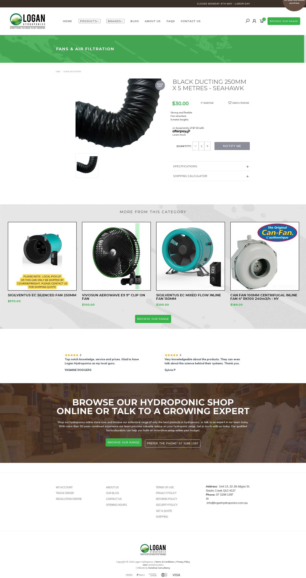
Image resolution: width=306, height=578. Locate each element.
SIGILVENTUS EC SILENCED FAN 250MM (42, 299)
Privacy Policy (166, 491)
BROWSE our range (153, 319)
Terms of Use (165, 485)
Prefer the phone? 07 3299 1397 (173, 442)
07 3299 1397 (224, 493)
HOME (67, 21)
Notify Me (232, 146)
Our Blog (112, 491)
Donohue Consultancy (159, 566)
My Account (64, 485)
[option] (121, 116)
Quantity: (184, 146)
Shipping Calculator (190, 175)
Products (89, 21)
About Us (153, 21)
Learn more (179, 134)
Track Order (65, 491)
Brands (115, 21)
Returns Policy (166, 497)
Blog (134, 21)
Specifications (185, 166)
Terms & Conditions (165, 560)
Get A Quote (164, 509)
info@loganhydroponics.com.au (227, 501)
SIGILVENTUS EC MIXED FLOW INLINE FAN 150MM (188, 300)
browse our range (284, 21)
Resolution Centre (69, 497)
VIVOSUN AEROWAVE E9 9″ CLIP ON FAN (113, 300)
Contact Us (191, 21)
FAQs (170, 21)
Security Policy (166, 503)
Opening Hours (116, 503)
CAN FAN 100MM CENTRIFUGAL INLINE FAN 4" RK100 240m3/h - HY (263, 300)
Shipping (162, 514)
